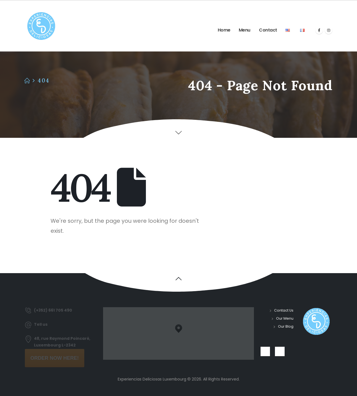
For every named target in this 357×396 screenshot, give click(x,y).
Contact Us (283, 310)
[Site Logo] (41, 26)
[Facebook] (319, 30)
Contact (268, 30)
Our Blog (285, 326)
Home (224, 30)
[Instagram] (328, 30)
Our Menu (284, 318)
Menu (244, 30)
